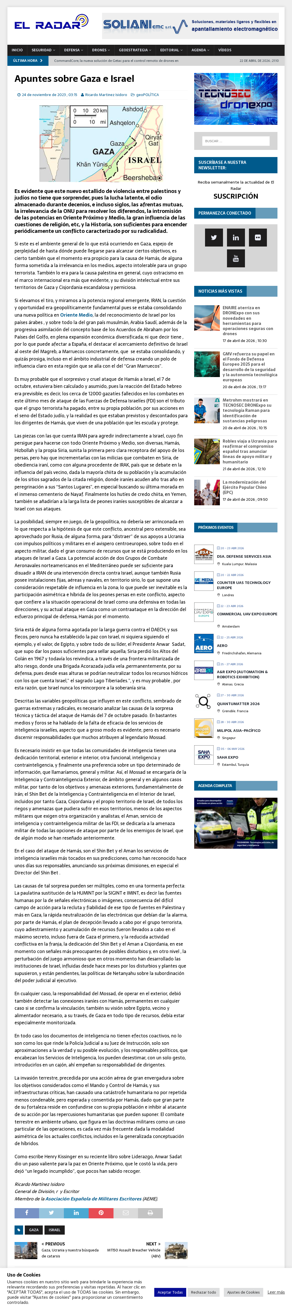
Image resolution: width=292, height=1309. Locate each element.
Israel (54, 1230)
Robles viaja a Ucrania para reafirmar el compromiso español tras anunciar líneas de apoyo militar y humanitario (250, 451)
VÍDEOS (224, 50)
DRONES (99, 50)
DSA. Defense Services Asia (244, 556)
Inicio (17, 50)
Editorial (169, 50)
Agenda (199, 50)
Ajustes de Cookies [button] (243, 1292)
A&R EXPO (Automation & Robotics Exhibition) (242, 674)
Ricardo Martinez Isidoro (106, 95)
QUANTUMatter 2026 (238, 704)
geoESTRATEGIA (133, 50)
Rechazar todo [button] (203, 1292)
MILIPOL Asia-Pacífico (238, 731)
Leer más (276, 1292)
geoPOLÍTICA (147, 95)
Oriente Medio (76, 315)
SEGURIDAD (42, 50)
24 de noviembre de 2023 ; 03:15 (49, 95)
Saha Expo (227, 757)
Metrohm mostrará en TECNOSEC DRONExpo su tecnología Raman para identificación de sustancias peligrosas (247, 410)
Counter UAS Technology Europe (244, 585)
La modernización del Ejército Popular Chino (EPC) (245, 487)
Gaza (33, 1230)
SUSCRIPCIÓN (236, 196)
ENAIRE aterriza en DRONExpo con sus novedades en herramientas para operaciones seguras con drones (248, 321)
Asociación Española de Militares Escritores (93, 1198)
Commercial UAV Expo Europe (247, 614)
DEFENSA (72, 50)
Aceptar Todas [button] (170, 1292)
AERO (222, 646)
